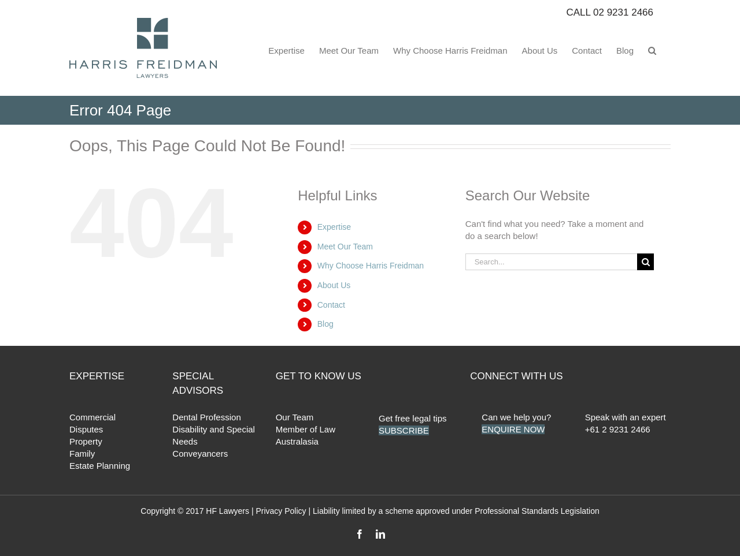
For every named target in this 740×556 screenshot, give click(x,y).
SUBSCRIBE (404, 430)
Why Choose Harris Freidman (370, 265)
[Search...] (551, 261)
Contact (331, 304)
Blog (325, 324)
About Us (334, 285)
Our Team (295, 417)
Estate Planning (99, 466)
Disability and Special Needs (213, 435)
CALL (609, 12)
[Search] (645, 261)
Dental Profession (206, 417)
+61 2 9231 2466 (617, 429)
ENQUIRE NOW (513, 429)
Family (82, 453)
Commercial (92, 417)
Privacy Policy (281, 511)
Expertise (334, 227)
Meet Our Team (345, 246)
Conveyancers (200, 453)
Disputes (86, 429)
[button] (652, 49)
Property (85, 441)
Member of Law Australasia (305, 435)
